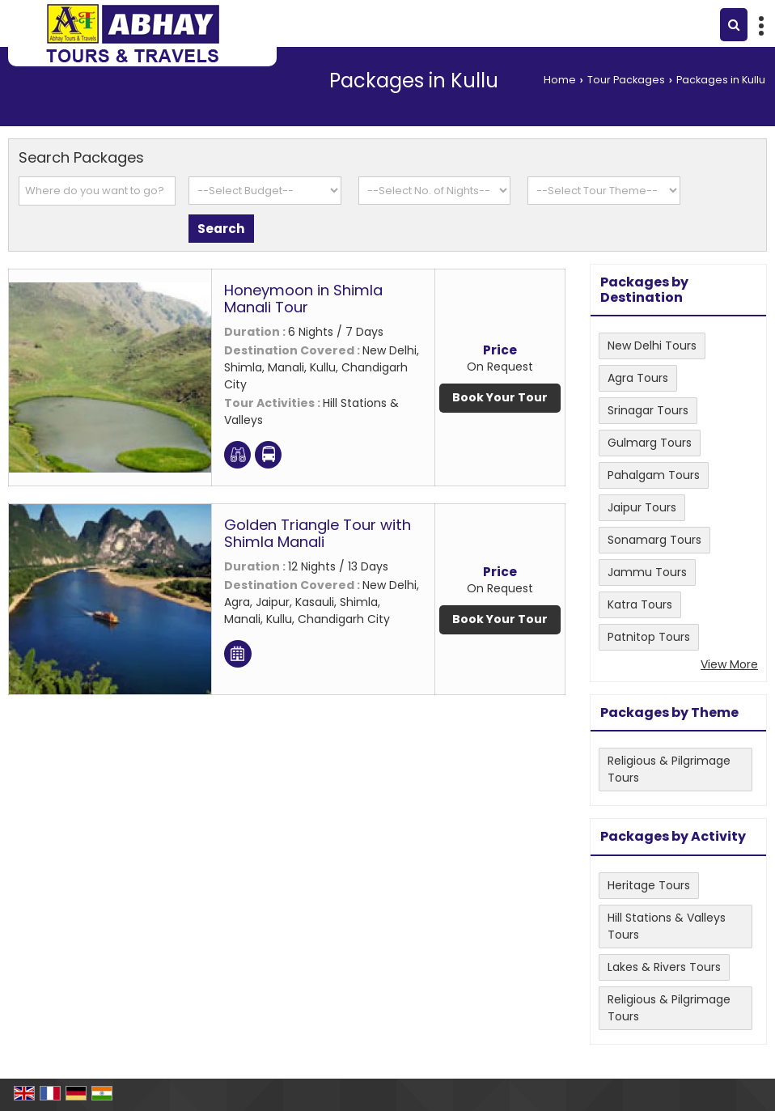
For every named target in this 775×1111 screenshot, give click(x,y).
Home (560, 80)
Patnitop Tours (649, 637)
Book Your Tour (500, 397)
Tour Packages (626, 80)
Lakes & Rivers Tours (664, 967)
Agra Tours (638, 378)
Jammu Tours (647, 572)
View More (729, 664)
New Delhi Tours (652, 345)
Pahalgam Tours (654, 475)
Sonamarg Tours (654, 540)
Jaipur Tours (642, 507)
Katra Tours (640, 604)
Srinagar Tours (648, 410)
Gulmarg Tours (650, 443)
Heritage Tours (649, 885)
